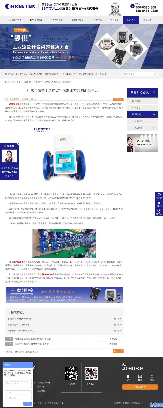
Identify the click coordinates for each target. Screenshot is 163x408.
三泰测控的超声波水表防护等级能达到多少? (32, 344)
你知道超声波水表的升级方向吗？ (21, 331)
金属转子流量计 (78, 20)
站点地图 (41, 391)
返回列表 (118, 99)
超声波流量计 (36, 20)
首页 (19, 82)
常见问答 (138, 128)
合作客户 (136, 108)
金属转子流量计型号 (52, 74)
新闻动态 (131, 20)
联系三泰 (148, 20)
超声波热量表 (57, 20)
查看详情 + (114, 339)
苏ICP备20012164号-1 (54, 403)
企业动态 (138, 121)
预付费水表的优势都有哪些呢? (20, 319)
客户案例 (114, 20)
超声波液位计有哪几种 (88, 74)
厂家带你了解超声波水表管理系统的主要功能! (33, 339)
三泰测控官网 (15, 99)
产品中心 (98, 20)
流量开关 (103, 74)
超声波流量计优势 (70, 74)
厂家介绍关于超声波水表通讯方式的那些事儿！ (52, 82)
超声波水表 (47, 274)
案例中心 (41, 387)
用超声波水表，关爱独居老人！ (20, 325)
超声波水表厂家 (31, 352)
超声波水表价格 (35, 74)
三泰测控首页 (15, 20)
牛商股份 (126, 403)
